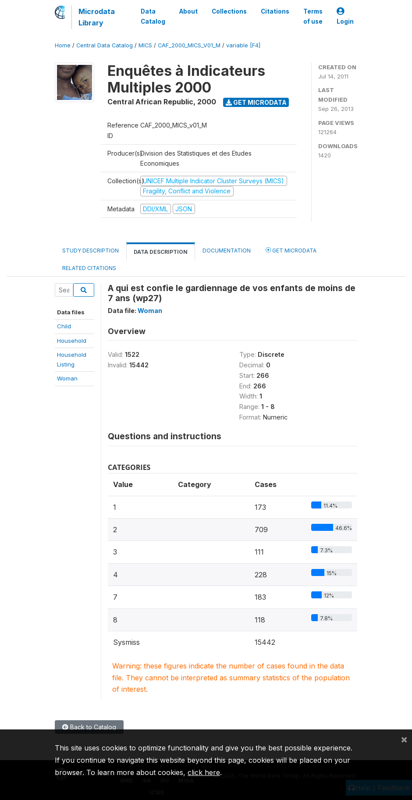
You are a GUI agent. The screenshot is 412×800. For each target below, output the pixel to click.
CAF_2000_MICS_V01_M (189, 45)
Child (64, 326)
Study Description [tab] (90, 250)
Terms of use (313, 16)
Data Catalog (153, 16)
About (188, 11)
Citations (275, 11)
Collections (229, 11)
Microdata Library (96, 17)
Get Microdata (256, 102)
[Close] (404, 739)
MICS (145, 45)
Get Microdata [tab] (291, 250)
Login (345, 16)
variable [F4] (243, 45)
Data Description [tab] (161, 252)
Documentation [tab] (226, 250)
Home (63, 45)
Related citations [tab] (89, 268)
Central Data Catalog (104, 45)
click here (204, 772)
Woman (67, 378)
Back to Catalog (89, 727)
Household (71, 340)
